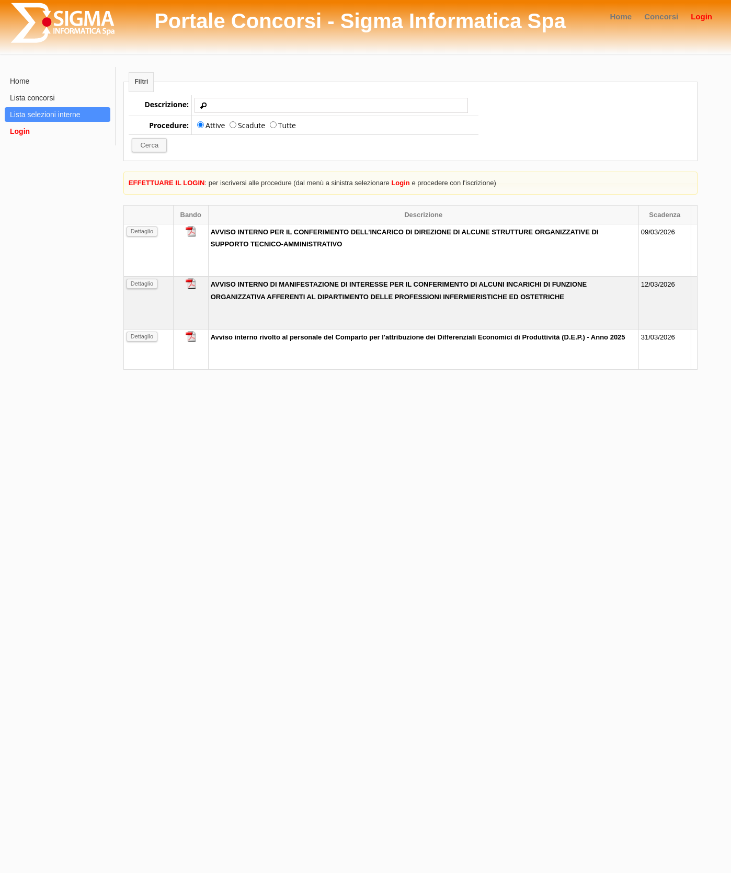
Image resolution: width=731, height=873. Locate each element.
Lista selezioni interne (45, 114)
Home (621, 16)
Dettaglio (142, 231)
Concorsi (661, 16)
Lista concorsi (32, 98)
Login (701, 16)
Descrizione (423, 215)
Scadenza (664, 215)
